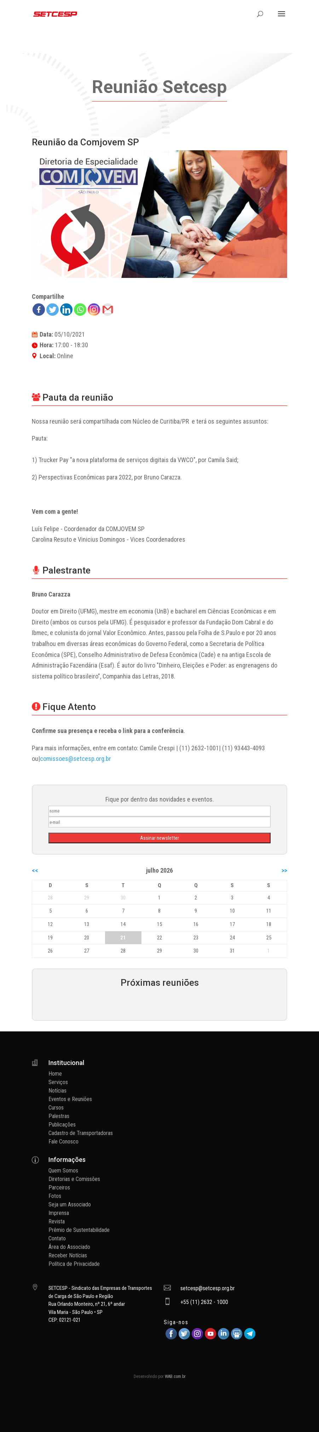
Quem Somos (63, 1170)
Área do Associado (69, 1247)
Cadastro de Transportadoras (80, 1133)
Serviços (58, 1082)
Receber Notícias (67, 1255)
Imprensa (58, 1213)
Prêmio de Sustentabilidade (79, 1230)
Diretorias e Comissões (74, 1179)
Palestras (58, 1116)
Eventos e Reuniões (70, 1099)
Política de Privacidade (74, 1264)
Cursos (56, 1107)
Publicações (62, 1124)
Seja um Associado (69, 1204)
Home (55, 1073)
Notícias (57, 1090)
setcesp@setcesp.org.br (207, 1288)
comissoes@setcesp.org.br (75, 758)
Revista (56, 1221)
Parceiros (59, 1187)
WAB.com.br (175, 1376)
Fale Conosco (63, 1141)
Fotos (54, 1196)
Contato (57, 1238)
